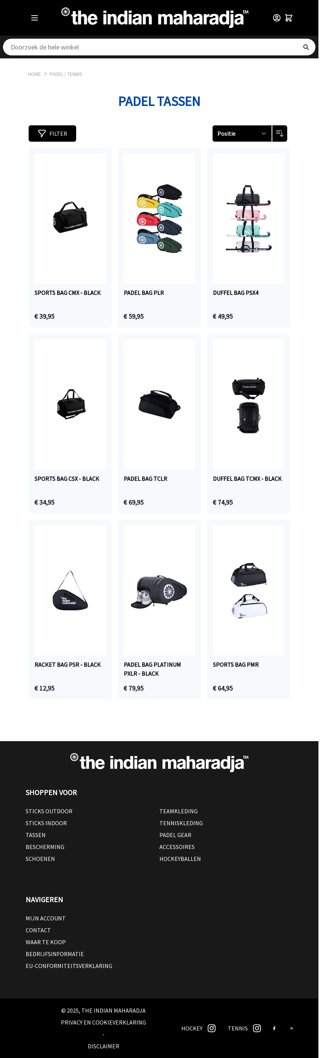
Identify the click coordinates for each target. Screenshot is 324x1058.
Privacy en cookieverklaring (103, 1022)
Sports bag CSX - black (67, 478)
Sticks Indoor (46, 823)
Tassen (36, 835)
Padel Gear (175, 835)
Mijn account (46, 918)
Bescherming (45, 846)
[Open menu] (34, 18)
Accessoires (177, 846)
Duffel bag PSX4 (235, 292)
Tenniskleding (181, 823)
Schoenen (40, 858)
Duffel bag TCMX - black (247, 478)
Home (34, 74)
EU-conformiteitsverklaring (69, 965)
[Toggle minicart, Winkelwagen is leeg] (289, 18)
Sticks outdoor (49, 811)
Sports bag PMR (236, 664)
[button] (52, 133)
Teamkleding (178, 811)
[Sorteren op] (242, 133)
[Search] (305, 47)
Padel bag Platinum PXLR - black (152, 669)
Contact (38, 930)
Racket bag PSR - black (68, 664)
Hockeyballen (180, 858)
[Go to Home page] (155, 17)
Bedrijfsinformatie (55, 954)
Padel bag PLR (144, 292)
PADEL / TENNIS (66, 74)
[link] (211, 1028)
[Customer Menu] (276, 17)
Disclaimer (103, 1046)
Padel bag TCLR (145, 478)
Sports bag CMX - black (68, 292)
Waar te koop (46, 942)
